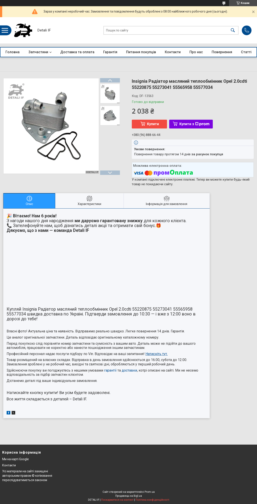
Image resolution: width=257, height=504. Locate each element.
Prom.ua (150, 491)
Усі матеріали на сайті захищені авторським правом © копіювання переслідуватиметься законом (27, 475)
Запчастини (38, 52)
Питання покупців (141, 52)
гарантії (110, 370)
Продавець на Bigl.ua (128, 495)
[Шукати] (233, 30)
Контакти (173, 52)
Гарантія (110, 52)
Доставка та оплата (77, 52)
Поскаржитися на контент (117, 499)
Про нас (196, 52)
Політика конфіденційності (152, 499)
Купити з (194, 124)
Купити (153, 124)
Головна (13, 52)
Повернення (222, 52)
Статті (246, 52)
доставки (129, 370)
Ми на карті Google (15, 459)
